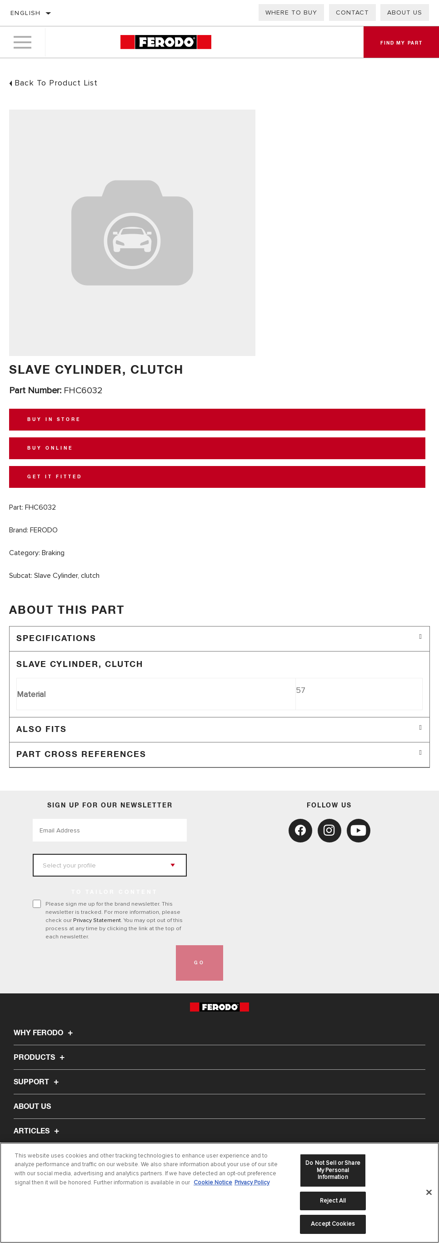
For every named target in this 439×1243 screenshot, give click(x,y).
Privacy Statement (97, 920)
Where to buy (291, 12)
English (25, 13)
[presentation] (102, 963)
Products (40, 1057)
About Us (404, 12)
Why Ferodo (44, 1033)
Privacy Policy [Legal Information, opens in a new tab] (251, 1182)
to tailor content (114, 892)
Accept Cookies (333, 1224)
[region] (219, 1193)
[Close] (429, 1193)
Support (37, 1082)
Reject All (333, 1200)
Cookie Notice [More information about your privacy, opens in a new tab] (213, 1182)
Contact (352, 12)
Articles (38, 1131)
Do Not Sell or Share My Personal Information (332, 1170)
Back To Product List (56, 83)
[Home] (165, 43)
